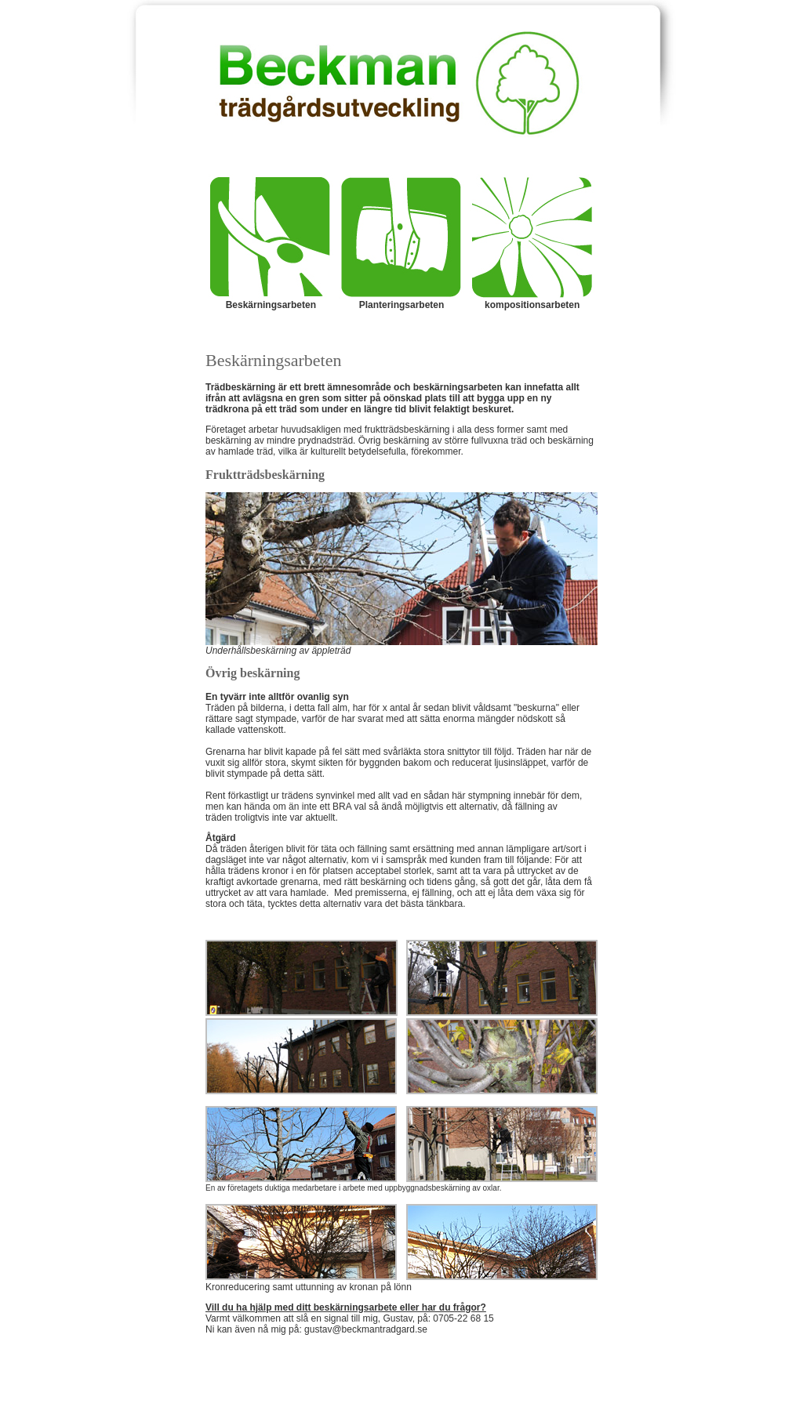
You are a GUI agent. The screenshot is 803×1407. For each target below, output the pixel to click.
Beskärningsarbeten (271, 304)
